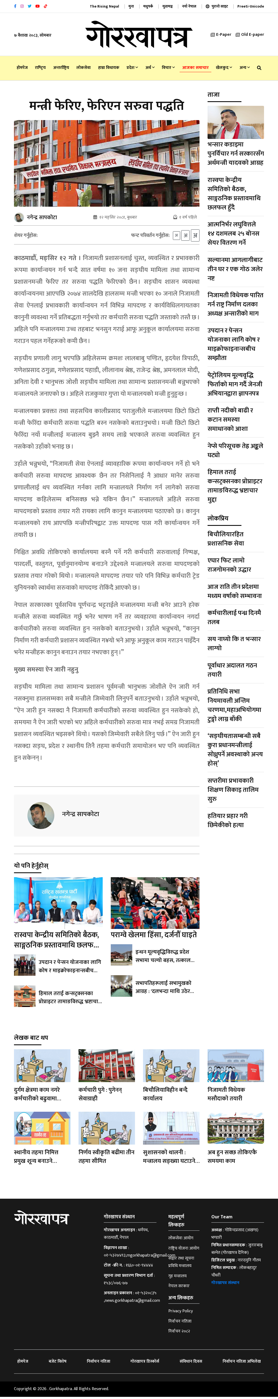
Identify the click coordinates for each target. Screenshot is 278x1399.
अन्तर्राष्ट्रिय (61, 67)
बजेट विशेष (57, 1363)
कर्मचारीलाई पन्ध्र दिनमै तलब (234, 618)
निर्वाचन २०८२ (179, 1333)
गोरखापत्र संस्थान (225, 1285)
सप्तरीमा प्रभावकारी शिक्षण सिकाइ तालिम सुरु (233, 790)
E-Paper (221, 34)
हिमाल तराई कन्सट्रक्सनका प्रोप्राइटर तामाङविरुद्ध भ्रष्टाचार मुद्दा (69, 1003)
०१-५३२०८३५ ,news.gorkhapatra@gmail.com (132, 1299)
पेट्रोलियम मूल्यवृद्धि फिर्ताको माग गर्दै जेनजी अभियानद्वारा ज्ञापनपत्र (235, 384)
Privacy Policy (180, 1313)
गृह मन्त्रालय (177, 1278)
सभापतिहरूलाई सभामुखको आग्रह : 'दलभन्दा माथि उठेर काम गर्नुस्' (167, 993)
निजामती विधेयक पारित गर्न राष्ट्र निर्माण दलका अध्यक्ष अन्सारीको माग (235, 304)
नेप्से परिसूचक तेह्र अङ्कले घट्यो (235, 451)
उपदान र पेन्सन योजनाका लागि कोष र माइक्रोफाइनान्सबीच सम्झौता (69, 972)
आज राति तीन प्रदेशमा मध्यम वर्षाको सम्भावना (235, 591)
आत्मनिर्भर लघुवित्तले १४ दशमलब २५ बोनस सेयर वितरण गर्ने (233, 233)
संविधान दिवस (191, 1363)
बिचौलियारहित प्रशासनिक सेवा (226, 539)
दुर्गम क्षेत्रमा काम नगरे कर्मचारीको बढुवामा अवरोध (37, 1100)
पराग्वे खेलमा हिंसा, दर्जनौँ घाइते (154, 937)
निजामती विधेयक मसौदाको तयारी (226, 1096)
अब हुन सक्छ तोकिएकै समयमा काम (232, 1159)
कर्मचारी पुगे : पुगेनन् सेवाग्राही (100, 1096)
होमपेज (22, 67)
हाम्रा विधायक (108, 67)
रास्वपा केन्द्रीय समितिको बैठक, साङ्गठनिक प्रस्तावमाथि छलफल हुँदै (56, 947)
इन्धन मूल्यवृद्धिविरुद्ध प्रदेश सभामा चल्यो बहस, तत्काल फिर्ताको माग (163, 962)
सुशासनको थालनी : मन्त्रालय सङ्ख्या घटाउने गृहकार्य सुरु (169, 1163)
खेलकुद (224, 67)
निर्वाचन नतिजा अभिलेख (242, 1363)
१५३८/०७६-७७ (116, 1285)
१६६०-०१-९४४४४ (139, 1267)
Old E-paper (250, 34)
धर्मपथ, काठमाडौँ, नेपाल (126, 1236)
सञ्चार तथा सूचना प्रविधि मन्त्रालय (181, 1264)
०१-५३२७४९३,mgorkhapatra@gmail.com (139, 1257)
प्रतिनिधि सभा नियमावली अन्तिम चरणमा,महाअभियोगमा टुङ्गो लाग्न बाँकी (234, 705)
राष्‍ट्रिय (40, 67)
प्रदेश (132, 67)
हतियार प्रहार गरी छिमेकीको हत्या (228, 821)
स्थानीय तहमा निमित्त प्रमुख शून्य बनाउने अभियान (36, 1163)
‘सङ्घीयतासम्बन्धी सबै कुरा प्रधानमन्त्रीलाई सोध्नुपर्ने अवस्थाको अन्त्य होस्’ (235, 750)
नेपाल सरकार (179, 1288)
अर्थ (150, 67)
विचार (168, 67)
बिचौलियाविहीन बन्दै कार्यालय (165, 1096)
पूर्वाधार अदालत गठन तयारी (232, 670)
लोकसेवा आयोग (180, 1240)
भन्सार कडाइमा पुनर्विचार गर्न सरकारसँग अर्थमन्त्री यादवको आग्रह (236, 153)
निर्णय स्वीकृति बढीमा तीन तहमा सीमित (106, 1159)
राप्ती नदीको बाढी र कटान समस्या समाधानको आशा (230, 419)
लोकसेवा (83, 67)
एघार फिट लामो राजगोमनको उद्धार (229, 565)
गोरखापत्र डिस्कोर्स (144, 1363)
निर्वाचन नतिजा (179, 1323)
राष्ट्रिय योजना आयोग (183, 1250)
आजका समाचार (195, 67)
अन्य (245, 67)
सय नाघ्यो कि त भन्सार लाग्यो (234, 644)
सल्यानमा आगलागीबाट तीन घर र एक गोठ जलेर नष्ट (235, 269)
